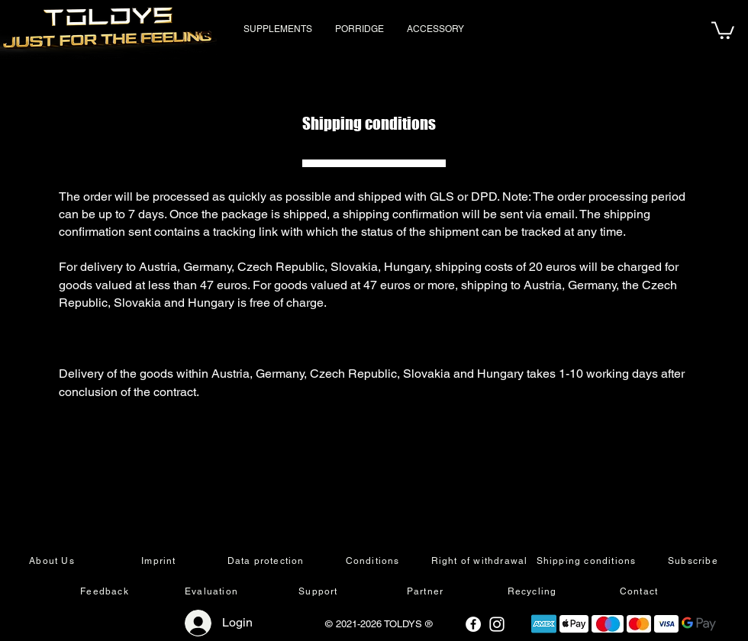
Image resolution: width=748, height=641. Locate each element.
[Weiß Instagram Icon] (497, 624)
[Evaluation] (213, 591)
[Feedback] (106, 591)
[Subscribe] (694, 561)
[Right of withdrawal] (480, 561)
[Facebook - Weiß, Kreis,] (473, 624)
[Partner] (426, 591)
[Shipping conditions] (587, 561)
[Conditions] (374, 561)
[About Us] (53, 561)
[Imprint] (160, 561)
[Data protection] (267, 561)
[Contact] (640, 591)
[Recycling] (533, 591)
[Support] (319, 591)
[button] (722, 29)
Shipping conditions (369, 123)
